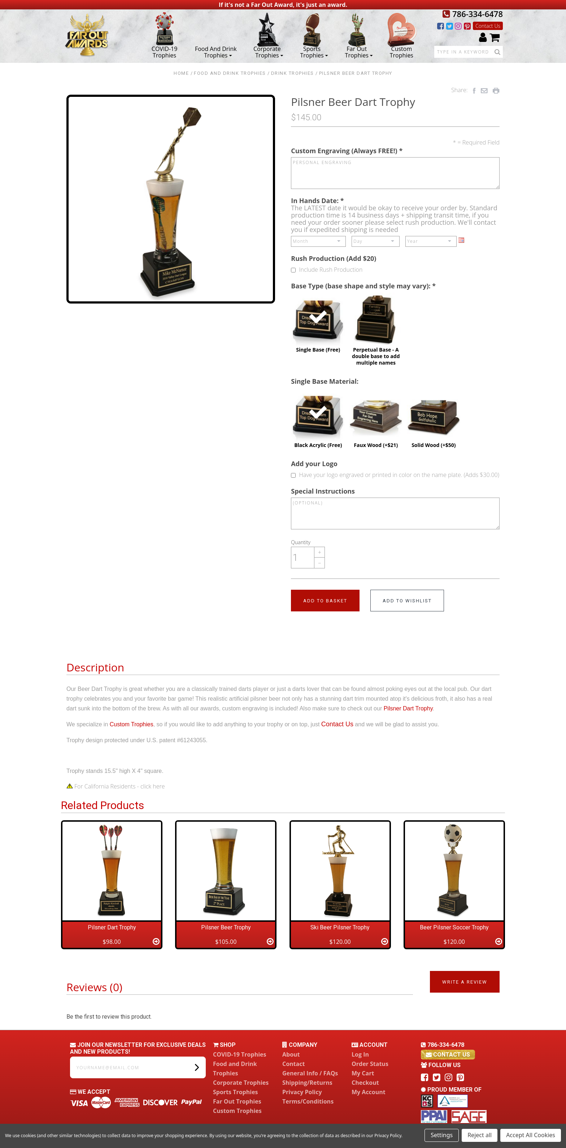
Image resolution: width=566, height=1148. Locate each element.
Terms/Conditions (308, 1101)
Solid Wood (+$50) (433, 418)
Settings (442, 1135)
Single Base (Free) (318, 322)
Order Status (370, 1064)
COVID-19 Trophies (165, 52)
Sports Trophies (314, 52)
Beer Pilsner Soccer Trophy (454, 927)
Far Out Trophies (359, 52)
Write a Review (464, 982)
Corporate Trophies (268, 52)
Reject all (479, 1135)
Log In (360, 1054)
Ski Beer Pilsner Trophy (340, 927)
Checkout (365, 1083)
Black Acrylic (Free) (318, 418)
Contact (293, 1064)
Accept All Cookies (530, 1135)
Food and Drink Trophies (216, 52)
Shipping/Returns (307, 1083)
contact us (448, 1054)
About (291, 1054)
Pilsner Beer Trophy (226, 927)
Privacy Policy (302, 1092)
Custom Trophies (401, 52)
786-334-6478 (473, 13)
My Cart (363, 1073)
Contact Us (487, 25)
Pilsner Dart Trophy (408, 708)
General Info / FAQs (310, 1073)
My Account (369, 1092)
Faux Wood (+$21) (376, 418)
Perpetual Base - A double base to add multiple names (376, 329)
